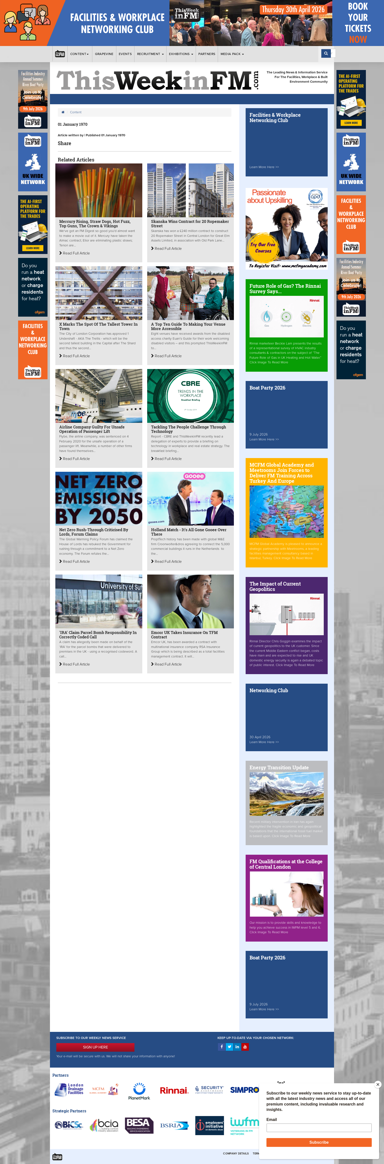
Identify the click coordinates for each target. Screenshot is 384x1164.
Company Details (236, 1153)
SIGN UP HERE (95, 1047)
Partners (206, 54)
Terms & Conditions (268, 1153)
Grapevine (104, 54)
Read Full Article (74, 253)
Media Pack (232, 54)
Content (80, 54)
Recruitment (150, 54)
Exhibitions (181, 54)
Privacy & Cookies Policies (307, 1153)
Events (125, 54)
